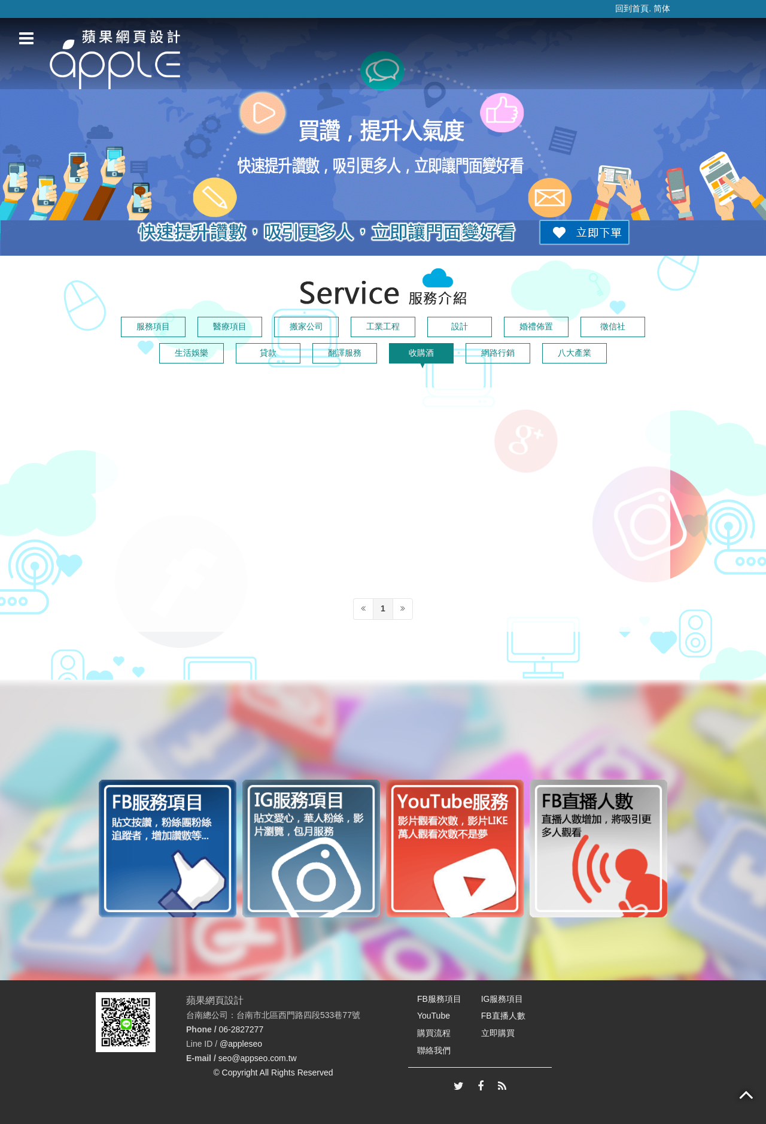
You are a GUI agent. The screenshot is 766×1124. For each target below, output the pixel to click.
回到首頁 (632, 8)
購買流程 (434, 1033)
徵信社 (612, 326)
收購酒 (421, 353)
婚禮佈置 (536, 326)
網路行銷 (498, 353)
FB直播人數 (503, 1015)
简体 (661, 8)
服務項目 (153, 326)
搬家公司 (306, 326)
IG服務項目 (502, 999)
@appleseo (241, 1044)
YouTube (433, 1015)
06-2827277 (240, 1029)
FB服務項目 (439, 999)
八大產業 (574, 353)
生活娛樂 (191, 353)
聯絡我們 (434, 1050)
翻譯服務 (344, 353)
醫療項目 (230, 326)
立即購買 (498, 1033)
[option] (167, 848)
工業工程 (383, 326)
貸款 (268, 353)
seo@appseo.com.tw (257, 1058)
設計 (459, 326)
